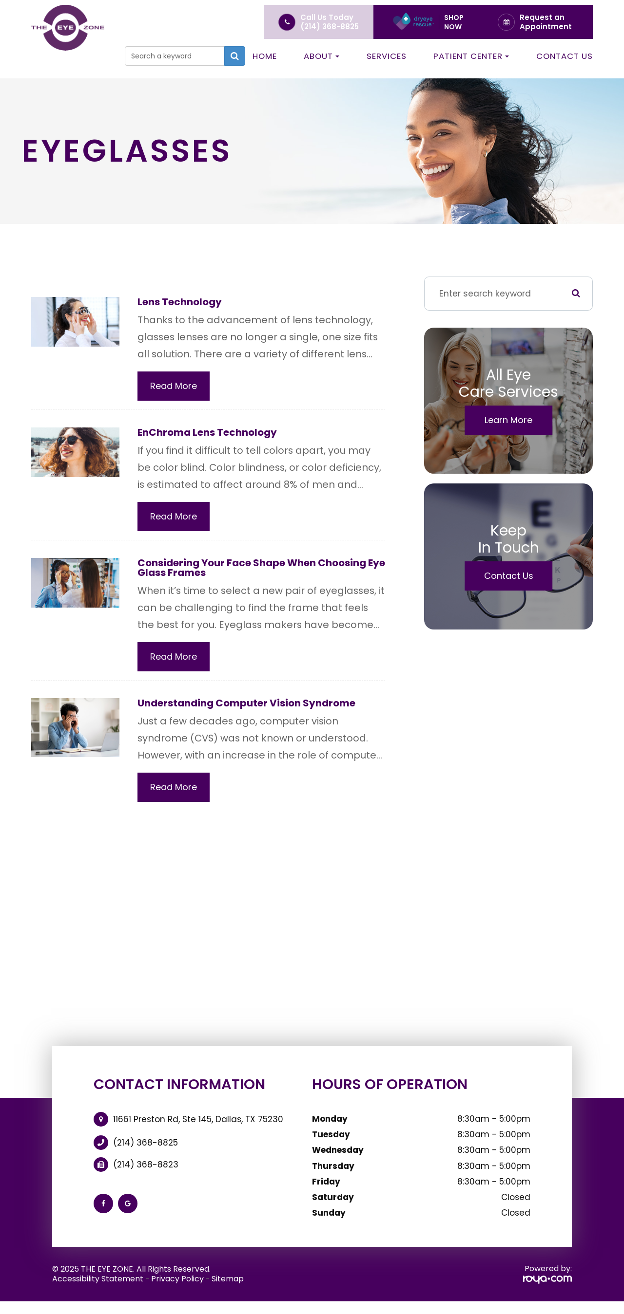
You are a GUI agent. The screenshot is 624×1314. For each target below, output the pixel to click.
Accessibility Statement (97, 1282)
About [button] (321, 56)
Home (265, 56)
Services (387, 56)
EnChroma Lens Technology (212, 433)
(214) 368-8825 (329, 26)
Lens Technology (182, 302)
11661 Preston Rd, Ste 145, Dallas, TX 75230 (198, 1123)
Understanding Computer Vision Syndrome (254, 706)
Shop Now (454, 22)
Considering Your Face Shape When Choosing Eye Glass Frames (260, 570)
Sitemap (228, 1282)
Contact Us (564, 56)
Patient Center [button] (471, 56)
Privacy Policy (177, 1282)
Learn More (508, 420)
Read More (173, 387)
